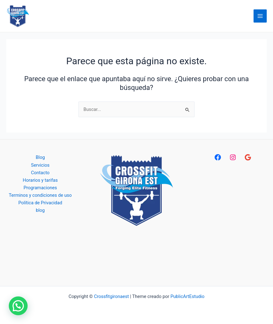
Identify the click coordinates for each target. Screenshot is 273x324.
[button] (18, 305)
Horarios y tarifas (40, 180)
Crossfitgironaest (111, 296)
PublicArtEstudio (187, 296)
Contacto (40, 172)
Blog (40, 157)
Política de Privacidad (40, 203)
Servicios (40, 165)
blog (40, 210)
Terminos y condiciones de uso (40, 195)
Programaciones (40, 188)
